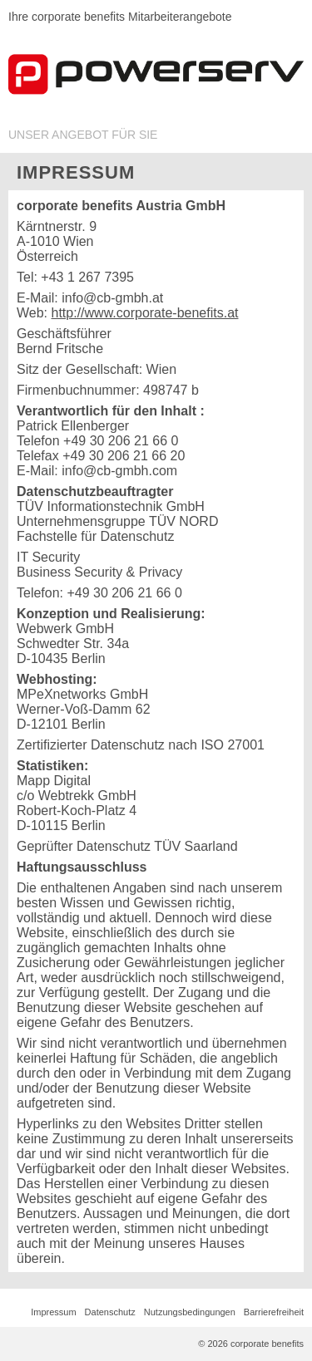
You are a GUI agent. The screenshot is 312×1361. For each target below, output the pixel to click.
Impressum (53, 1312)
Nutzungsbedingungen (189, 1312)
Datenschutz (110, 1312)
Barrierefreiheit (274, 1312)
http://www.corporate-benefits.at (145, 313)
